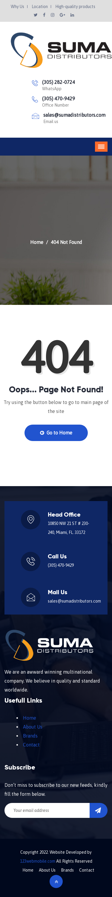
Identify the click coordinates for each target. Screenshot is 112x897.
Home (36, 242)
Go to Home (56, 432)
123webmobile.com (37, 861)
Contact (31, 744)
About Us (32, 726)
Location (40, 6)
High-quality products (75, 6)
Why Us (17, 6)
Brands (30, 735)
